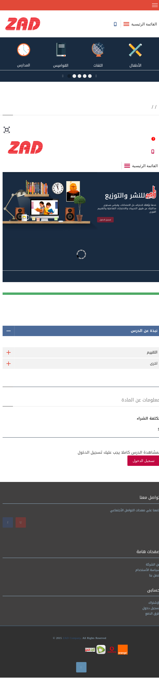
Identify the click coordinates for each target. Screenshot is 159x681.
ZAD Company (72, 638)
